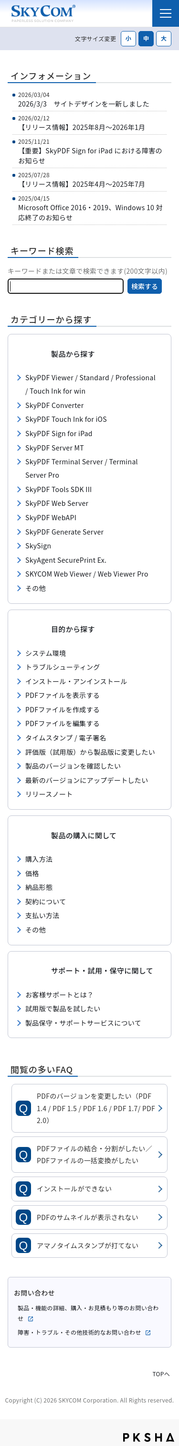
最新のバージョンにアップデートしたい (86, 780)
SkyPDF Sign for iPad (59, 433)
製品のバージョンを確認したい (73, 766)
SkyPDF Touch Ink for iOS (66, 419)
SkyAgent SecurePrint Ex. (65, 560)
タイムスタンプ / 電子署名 (65, 737)
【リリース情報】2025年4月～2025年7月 (81, 184)
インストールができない (74, 1188)
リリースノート (49, 794)
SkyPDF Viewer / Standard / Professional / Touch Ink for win (90, 384)
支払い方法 (42, 915)
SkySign (38, 545)
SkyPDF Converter (54, 405)
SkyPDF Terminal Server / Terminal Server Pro (81, 468)
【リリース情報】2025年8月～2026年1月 (81, 127)
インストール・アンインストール (76, 681)
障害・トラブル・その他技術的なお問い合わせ (84, 1332)
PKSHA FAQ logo (148, 1437)
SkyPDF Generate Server (64, 531)
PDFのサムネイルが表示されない (87, 1217)
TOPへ (161, 1373)
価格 (32, 873)
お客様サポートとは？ (59, 994)
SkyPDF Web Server (56, 503)
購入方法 (39, 859)
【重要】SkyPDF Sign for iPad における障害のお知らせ (90, 155)
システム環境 (45, 653)
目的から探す (73, 629)
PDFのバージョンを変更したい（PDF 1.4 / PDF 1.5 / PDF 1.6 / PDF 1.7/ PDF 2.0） (96, 1108)
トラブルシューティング (62, 667)
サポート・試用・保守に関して (102, 970)
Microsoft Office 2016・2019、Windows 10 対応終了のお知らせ (90, 212)
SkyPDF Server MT (54, 447)
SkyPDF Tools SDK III (58, 489)
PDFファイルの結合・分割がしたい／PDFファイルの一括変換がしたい (94, 1154)
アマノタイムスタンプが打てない (87, 1245)
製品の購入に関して (83, 835)
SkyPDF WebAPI (50, 517)
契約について (45, 901)
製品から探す (73, 354)
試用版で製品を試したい (63, 1008)
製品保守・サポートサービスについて (83, 1023)
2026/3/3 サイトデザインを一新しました (83, 103)
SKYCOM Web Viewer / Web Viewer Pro (86, 573)
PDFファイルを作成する (62, 709)
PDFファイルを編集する (62, 723)
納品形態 (39, 887)
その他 (35, 588)
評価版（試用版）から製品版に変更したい (90, 752)
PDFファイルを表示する (62, 695)
